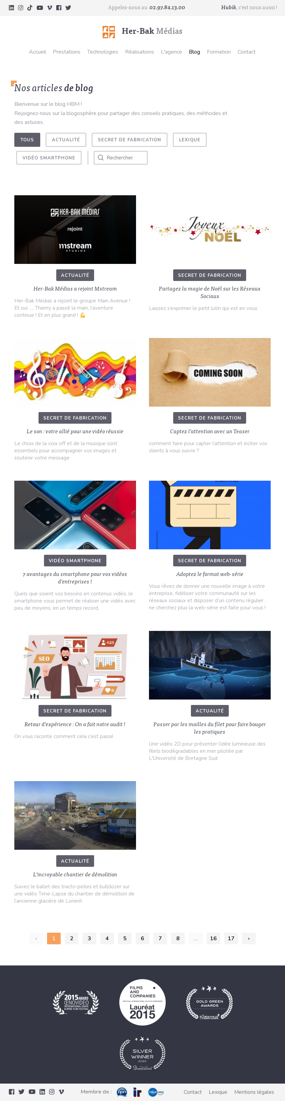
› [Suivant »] (249, 938)
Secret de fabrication (129, 140)
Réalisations (139, 52)
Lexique (189, 140)
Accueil (37, 52)
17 (231, 938)
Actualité (66, 140)
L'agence (171, 52)
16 (213, 938)
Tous (27, 140)
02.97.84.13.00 (167, 8)
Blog (194, 52)
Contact (247, 52)
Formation (219, 52)
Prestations (66, 52)
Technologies (102, 52)
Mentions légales (254, 1092)
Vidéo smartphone (48, 158)
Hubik (228, 8)
